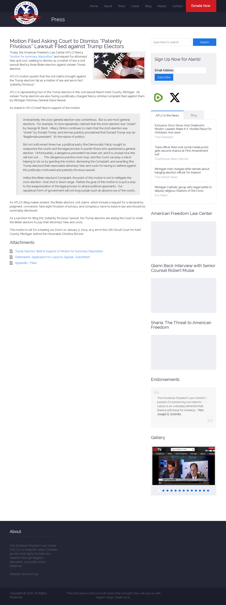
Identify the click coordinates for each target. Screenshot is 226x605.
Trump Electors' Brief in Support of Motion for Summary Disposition (59, 251)
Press (121, 6)
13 (208, 491)
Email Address (164, 70)
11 (200, 491)
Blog (148, 6)
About (108, 6)
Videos (161, 6)
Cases (135, 6)
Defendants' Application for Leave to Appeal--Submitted (52, 257)
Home (94, 6)
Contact (177, 6)
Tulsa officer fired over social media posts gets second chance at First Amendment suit (182, 150)
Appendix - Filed (25, 263)
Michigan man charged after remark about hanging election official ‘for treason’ (182, 170)
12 (204, 491)
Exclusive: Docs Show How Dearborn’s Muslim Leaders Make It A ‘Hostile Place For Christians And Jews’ (183, 129)
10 (196, 491)
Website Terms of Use (24, 574)
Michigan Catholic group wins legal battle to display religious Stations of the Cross (183, 189)
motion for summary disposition (31, 56)
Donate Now (200, 6)
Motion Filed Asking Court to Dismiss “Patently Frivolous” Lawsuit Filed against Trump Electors (67, 43)
